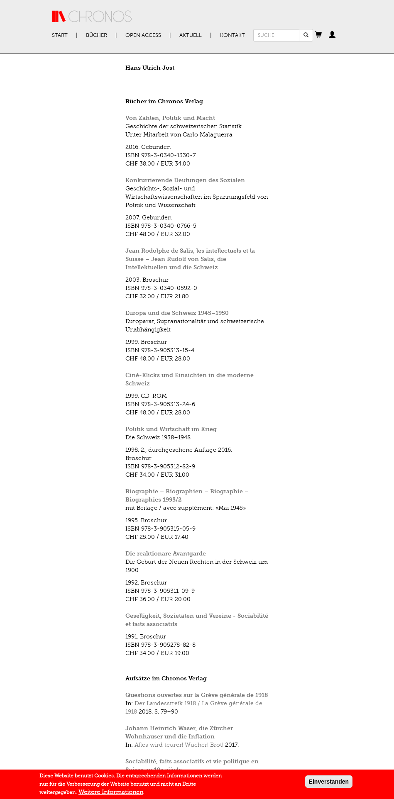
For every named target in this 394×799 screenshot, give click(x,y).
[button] (318, 35)
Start (60, 35)
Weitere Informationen (110, 794)
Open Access (143, 35)
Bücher (96, 35)
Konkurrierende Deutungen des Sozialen (185, 180)
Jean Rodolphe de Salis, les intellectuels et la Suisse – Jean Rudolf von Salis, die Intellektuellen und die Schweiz (190, 259)
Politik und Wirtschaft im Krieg (171, 429)
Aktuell (190, 35)
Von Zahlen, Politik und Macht (170, 118)
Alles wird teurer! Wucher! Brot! (179, 745)
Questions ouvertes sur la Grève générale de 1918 (196, 695)
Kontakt (232, 35)
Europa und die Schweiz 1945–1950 (177, 313)
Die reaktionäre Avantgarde (165, 553)
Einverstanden (329, 783)
